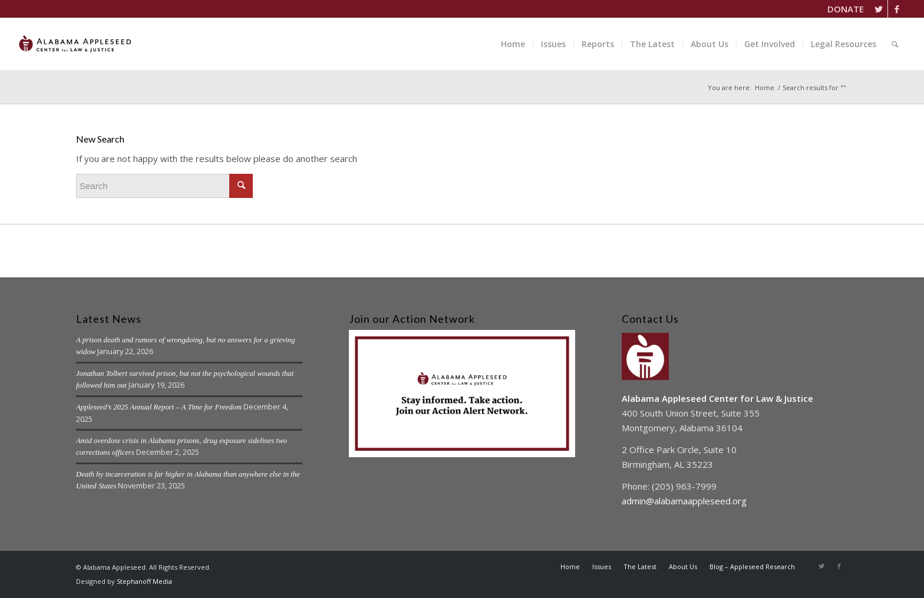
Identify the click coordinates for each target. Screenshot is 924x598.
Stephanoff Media (144, 581)
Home (764, 87)
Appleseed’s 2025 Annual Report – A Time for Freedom (159, 407)
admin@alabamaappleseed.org (684, 501)
